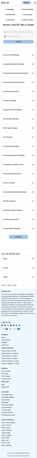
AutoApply (4, 402)
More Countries (6, 445)
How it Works (5, 340)
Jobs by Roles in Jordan (9, 356)
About (3, 337)
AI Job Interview (6, 407)
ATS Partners (5, 376)
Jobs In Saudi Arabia (8, 423)
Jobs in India (5, 443)
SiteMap (4, 342)
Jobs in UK (5, 440)
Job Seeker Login (7, 395)
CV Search (4, 374)
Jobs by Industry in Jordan (10, 361)
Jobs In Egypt (5, 433)
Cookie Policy (26, 456)
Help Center (5, 387)
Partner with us (6, 379)
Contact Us (5, 345)
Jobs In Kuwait (6, 425)
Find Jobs (18, 41)
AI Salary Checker (7, 412)
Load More (18, 237)
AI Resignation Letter (8, 415)
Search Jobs (5, 400)
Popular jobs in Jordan (8, 351)
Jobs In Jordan (6, 435)
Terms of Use (10, 456)
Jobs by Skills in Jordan (9, 358)
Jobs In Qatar (5, 428)
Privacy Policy (18, 456)
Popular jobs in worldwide (9, 353)
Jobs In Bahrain (6, 430)
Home (3, 285)
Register (26, 2)
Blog (2, 384)
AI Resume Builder (7, 405)
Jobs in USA (5, 438)
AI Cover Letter (6, 410)
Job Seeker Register (7, 397)
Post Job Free (5, 371)
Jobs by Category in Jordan (10, 363)
